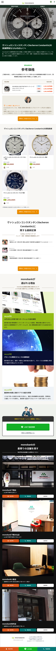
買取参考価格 (14, 6)
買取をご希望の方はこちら (28, 118)
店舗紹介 (42, 6)
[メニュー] (2, 2)
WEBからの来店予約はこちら (28, 433)
